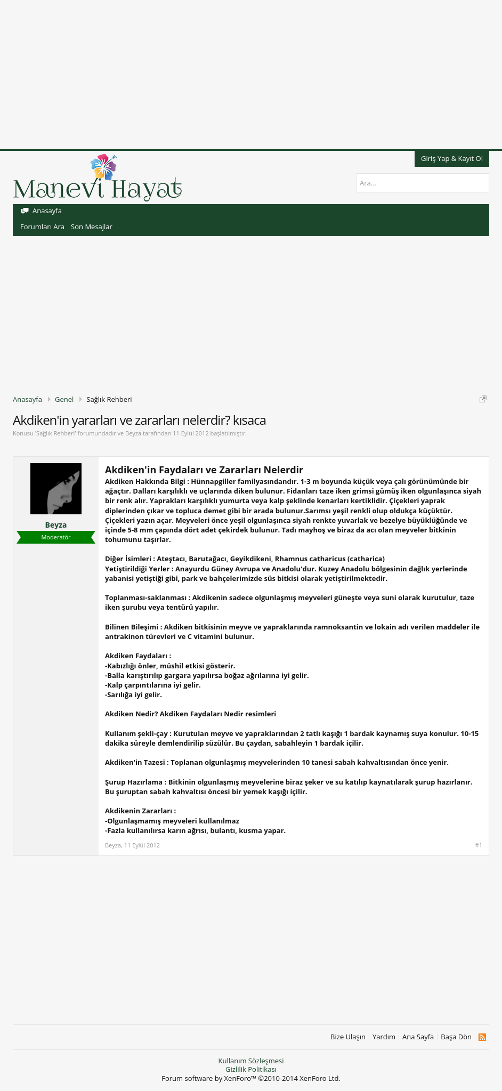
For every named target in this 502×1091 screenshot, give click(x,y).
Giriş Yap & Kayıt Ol (452, 158)
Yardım (384, 1036)
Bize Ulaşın (348, 1036)
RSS (482, 1037)
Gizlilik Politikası (251, 1069)
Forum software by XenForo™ (251, 1078)
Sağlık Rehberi (55, 433)
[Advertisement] (251, 74)
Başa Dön (456, 1036)
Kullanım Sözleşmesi (251, 1060)
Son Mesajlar (91, 226)
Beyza (133, 433)
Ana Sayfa (418, 1036)
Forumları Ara (42, 226)
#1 (478, 845)
